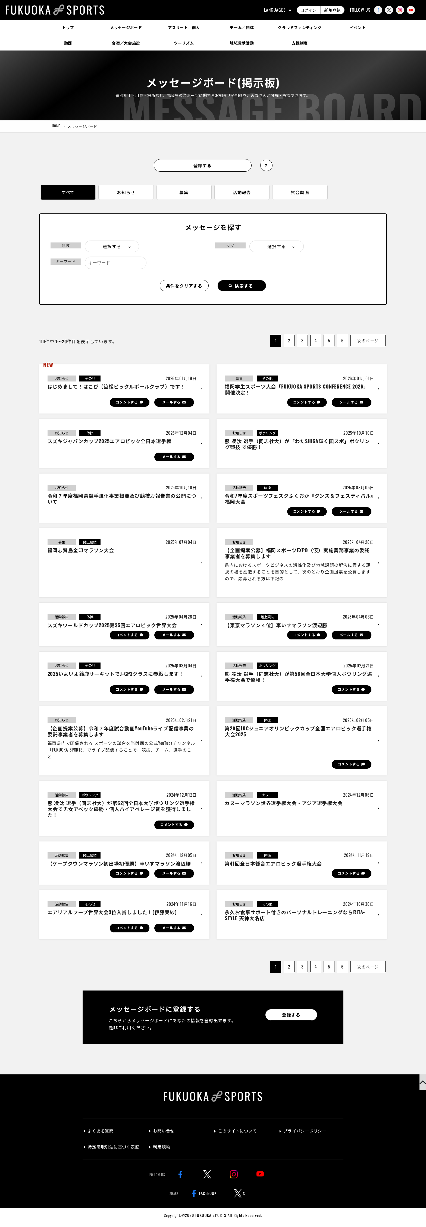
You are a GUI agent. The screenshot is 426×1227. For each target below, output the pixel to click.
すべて (67, 193)
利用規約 (162, 1151)
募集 (184, 193)
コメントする (124, 403)
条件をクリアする (184, 287)
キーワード (66, 263)
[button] (418, 1088)
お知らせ (126, 193)
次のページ (367, 342)
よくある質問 (101, 1135)
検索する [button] (244, 287)
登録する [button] (202, 165)
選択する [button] (112, 247)
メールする (170, 403)
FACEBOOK (202, 1198)
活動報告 (242, 193)
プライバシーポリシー (306, 1135)
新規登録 (332, 10)
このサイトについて (238, 1135)
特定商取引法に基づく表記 (115, 1151)
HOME (56, 126)
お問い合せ (164, 1135)
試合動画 (300, 193)
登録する (291, 1019)
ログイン (308, 10)
